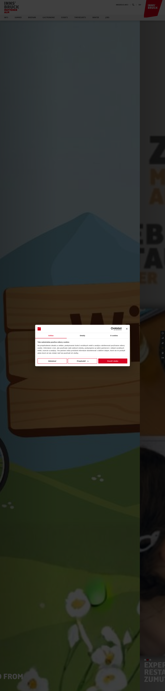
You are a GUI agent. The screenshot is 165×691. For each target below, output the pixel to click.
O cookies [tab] (114, 335)
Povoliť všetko (112, 361)
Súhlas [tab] (51, 335)
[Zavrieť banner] (127, 329)
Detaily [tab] (82, 335)
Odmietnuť (52, 361)
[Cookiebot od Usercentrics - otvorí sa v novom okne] (112, 328)
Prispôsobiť (82, 361)
